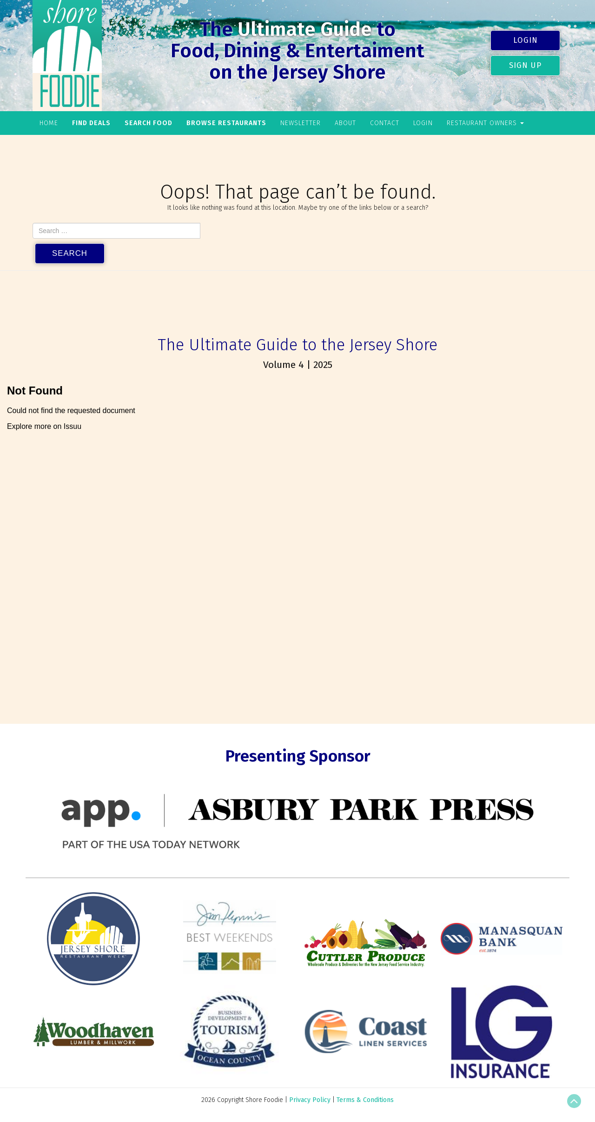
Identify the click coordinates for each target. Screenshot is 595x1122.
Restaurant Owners (485, 123)
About (345, 123)
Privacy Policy (310, 1100)
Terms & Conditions (365, 1100)
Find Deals (91, 123)
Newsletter (300, 123)
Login (525, 40)
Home (49, 123)
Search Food (148, 123)
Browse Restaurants (226, 123)
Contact (384, 123)
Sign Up (525, 65)
